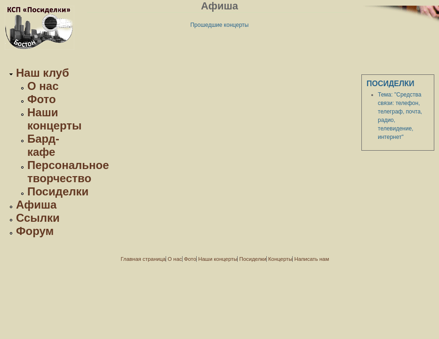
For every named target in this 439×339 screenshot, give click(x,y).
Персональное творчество (68, 172)
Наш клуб (42, 72)
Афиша (36, 204)
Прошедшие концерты (219, 25)
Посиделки (57, 191)
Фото (41, 99)
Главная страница (143, 259)
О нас (43, 86)
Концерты (280, 259)
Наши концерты (54, 119)
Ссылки (38, 217)
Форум (35, 231)
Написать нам (312, 259)
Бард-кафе (43, 145)
